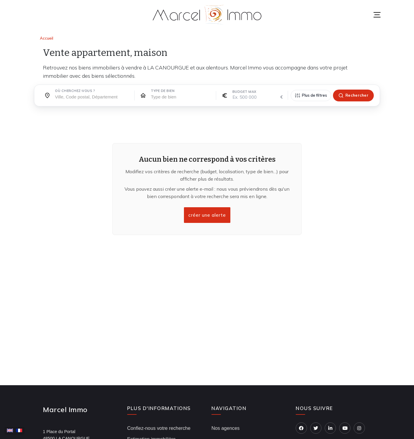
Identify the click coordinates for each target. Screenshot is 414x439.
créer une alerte (207, 215)
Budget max (244, 91)
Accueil (46, 38)
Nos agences (225, 428)
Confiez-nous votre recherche (158, 428)
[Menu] (377, 14)
